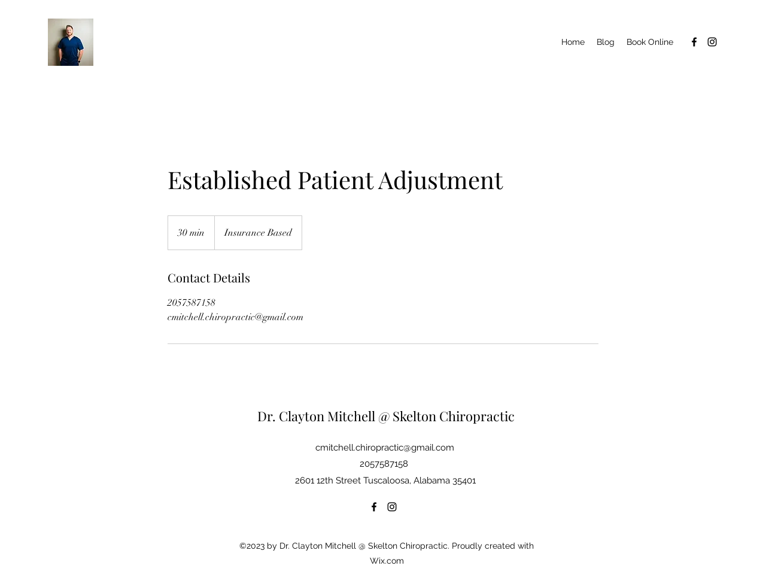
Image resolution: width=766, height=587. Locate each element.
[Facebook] (694, 42)
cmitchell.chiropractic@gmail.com (384, 447)
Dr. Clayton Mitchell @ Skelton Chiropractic (386, 416)
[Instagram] (712, 42)
